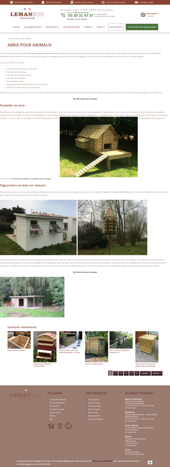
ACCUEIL (16, 27)
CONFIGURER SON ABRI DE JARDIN (142, 27)
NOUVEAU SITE (116, 27)
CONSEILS (88, 27)
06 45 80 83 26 (133, 430)
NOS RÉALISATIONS (71, 27)
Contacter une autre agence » (77, 19)
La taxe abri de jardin (57, 400)
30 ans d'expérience (106, 10)
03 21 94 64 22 (133, 419)
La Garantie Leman (56, 409)
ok (150, 462)
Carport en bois (94, 403)
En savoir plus (130, 408)
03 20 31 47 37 (80, 15)
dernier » (157, 373)
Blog (51, 419)
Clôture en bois (94, 409)
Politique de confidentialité (102, 461)
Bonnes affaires (94, 416)
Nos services (54, 406)
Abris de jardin (93, 400)
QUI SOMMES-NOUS (32, 27)
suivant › (145, 373)
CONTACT (101, 27)
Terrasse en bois (94, 406)
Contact (52, 416)
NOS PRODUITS (52, 27)
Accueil (11, 38)
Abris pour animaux (95, 419)
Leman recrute (55, 413)
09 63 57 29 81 (133, 443)
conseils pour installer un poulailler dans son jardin (31, 179)
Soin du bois (93, 413)
